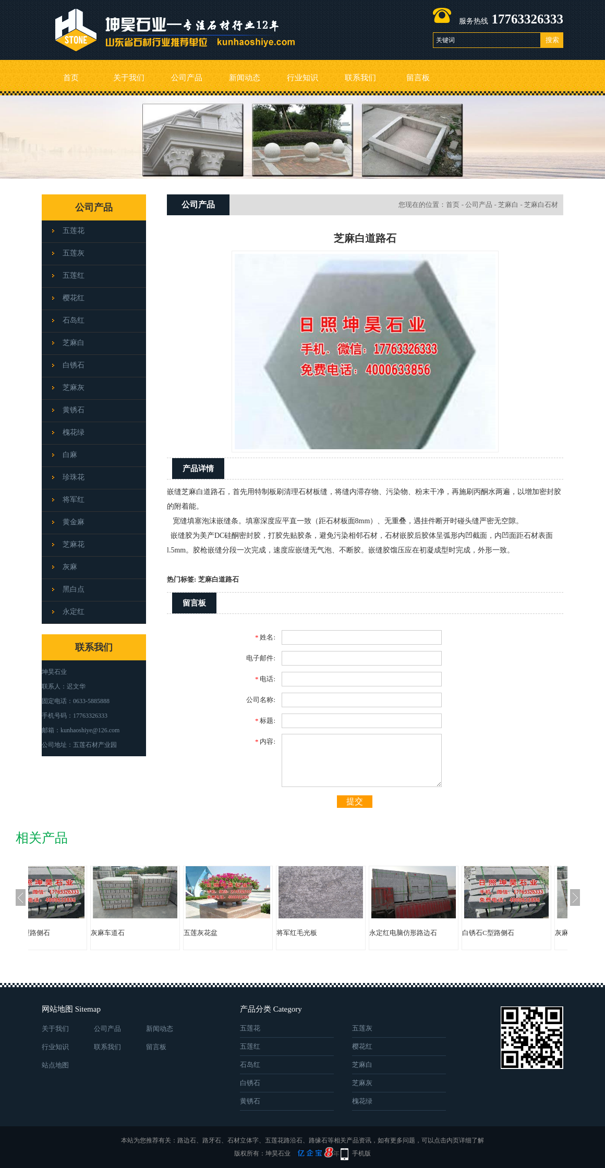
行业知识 (302, 77)
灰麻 (70, 567)
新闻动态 (244, 77)
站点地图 (55, 1065)
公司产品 (186, 77)
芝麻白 (73, 343)
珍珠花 (73, 477)
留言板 (418, 77)
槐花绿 (73, 432)
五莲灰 (73, 253)
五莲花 (73, 231)
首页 (71, 77)
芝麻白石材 (541, 204)
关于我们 (128, 77)
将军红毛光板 (338, 933)
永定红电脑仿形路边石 (445, 933)
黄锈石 (73, 410)
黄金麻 (73, 522)
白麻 (70, 455)
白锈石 (73, 365)
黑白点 (73, 589)
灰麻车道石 (149, 933)
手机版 (361, 1153)
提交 (354, 801)
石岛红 (73, 320)
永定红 (73, 612)
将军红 (73, 499)
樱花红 (73, 298)
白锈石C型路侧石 (66, 933)
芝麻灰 (73, 387)
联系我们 (360, 77)
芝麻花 (73, 544)
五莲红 (73, 275)
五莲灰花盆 (242, 933)
